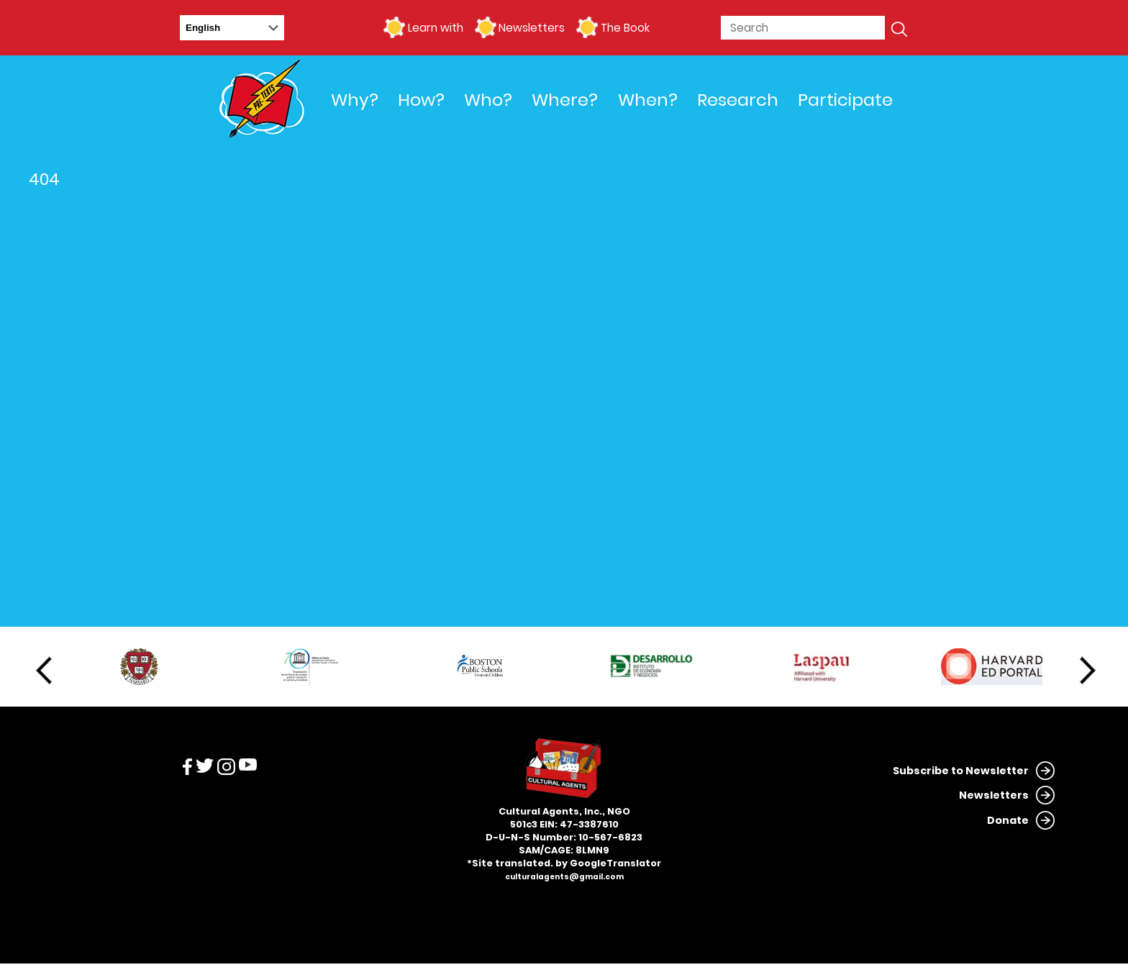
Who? (488, 100)
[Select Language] (232, 27)
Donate (1008, 820)
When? (648, 100)
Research (737, 100)
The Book (625, 27)
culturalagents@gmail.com (564, 876)
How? (421, 100)
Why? (354, 100)
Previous (43, 670)
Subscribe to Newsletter (961, 770)
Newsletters (532, 27)
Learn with (435, 27)
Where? (565, 100)
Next (1087, 670)
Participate (845, 100)
